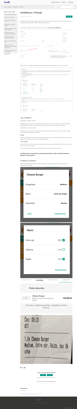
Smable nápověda (8, 6)
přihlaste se (25, 393)
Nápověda (15, 6)
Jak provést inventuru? (10, 17)
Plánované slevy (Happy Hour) (10, 21)
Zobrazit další (7, 53)
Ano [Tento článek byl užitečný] (43, 375)
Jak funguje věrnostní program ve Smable (9, 37)
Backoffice (21, 6)
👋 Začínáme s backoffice (10, 14)
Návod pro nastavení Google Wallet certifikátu (10, 33)
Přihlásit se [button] (64, 2)
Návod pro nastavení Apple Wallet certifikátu (11, 29)
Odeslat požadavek (55, 2)
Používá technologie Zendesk (69, 407)
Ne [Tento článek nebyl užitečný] (49, 375)
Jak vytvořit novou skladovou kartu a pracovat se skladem (10, 46)
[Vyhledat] (63, 7)
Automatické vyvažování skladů (10, 25)
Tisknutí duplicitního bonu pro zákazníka (10, 51)
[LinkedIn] (24, 367)
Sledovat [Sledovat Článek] (69, 16)
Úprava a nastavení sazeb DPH (10, 41)
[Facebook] (20, 367)
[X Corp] (22, 367)
